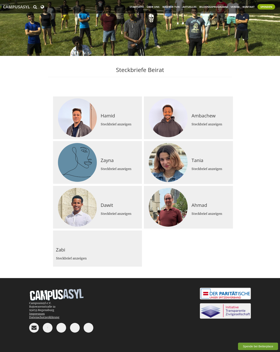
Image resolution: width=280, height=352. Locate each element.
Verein (235, 7)
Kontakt (248, 7)
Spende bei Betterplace (258, 346)
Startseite (137, 7)
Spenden (266, 7)
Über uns (153, 7)
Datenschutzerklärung (44, 317)
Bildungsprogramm (213, 7)
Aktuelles (189, 7)
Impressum (37, 314)
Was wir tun (171, 7)
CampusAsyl (16, 7)
